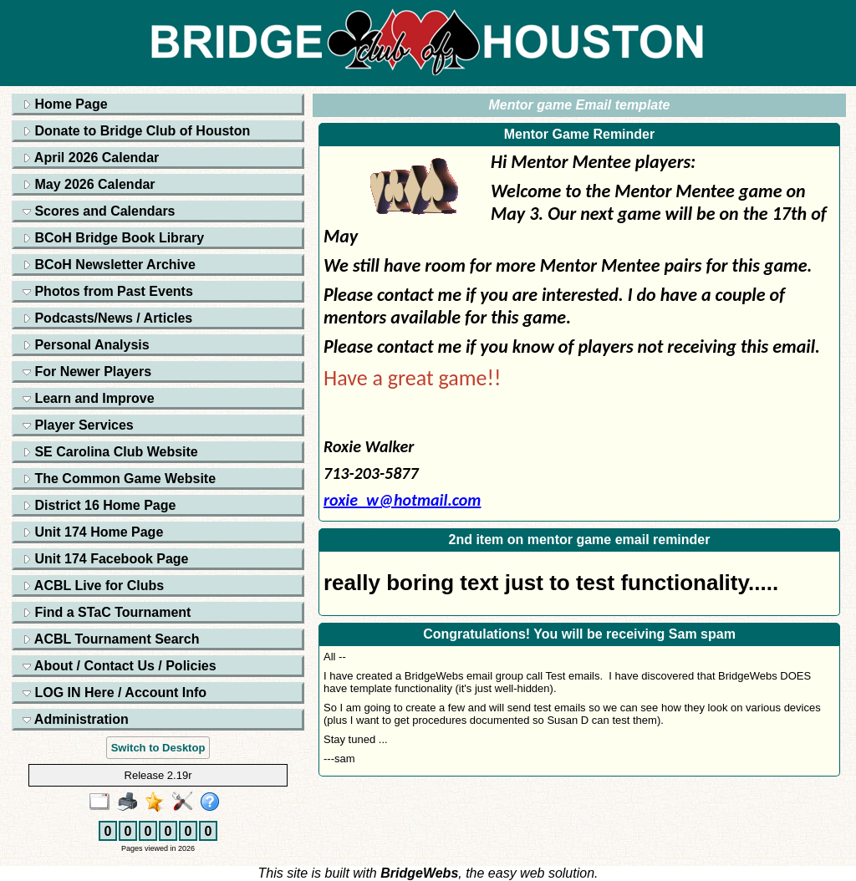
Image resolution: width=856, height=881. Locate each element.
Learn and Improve (89, 398)
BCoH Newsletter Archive (109, 264)
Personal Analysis (86, 345)
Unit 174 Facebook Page (106, 559)
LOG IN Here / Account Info (114, 692)
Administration (76, 719)
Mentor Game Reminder (579, 134)
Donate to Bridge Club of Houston (136, 131)
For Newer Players (87, 371)
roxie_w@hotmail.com (402, 500)
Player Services (78, 425)
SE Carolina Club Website (110, 452)
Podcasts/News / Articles (107, 318)
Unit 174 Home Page (93, 532)
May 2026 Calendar (89, 184)
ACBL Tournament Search (111, 639)
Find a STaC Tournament (107, 612)
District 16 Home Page (99, 505)
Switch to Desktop (158, 747)
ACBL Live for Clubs (93, 585)
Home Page (65, 104)
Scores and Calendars (99, 211)
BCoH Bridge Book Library (113, 238)
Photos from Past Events (108, 291)
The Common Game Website (119, 478)
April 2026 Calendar (91, 157)
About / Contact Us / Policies (120, 666)
